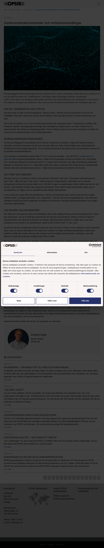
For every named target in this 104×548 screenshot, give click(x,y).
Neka (19, 301)
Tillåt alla (85, 301)
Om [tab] (86, 252)
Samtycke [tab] (18, 252)
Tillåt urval (52, 301)
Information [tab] (52, 252)
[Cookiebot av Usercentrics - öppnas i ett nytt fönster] (90, 245)
